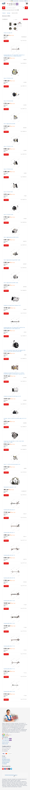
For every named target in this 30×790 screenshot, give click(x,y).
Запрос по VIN (5, 743)
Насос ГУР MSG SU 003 (8, 78)
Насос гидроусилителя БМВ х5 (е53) (11, 237)
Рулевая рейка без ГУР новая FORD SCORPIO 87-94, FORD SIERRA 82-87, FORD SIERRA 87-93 (14, 328)
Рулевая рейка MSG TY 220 (9, 623)
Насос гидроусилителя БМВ (9, 123)
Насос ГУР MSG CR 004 (8, 214)
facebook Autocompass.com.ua (11, 774)
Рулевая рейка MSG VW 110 (9, 555)
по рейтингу (5, 19)
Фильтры (25, 19)
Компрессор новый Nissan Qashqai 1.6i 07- (12, 305)
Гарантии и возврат (6, 760)
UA (13, 0)
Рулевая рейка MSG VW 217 (9, 509)
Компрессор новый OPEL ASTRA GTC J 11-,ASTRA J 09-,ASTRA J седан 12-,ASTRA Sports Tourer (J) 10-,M (14, 373)
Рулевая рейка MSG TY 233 (9, 600)
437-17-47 (11, 3)
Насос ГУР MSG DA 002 (8, 100)
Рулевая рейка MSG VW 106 (9, 577)
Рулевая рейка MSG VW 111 (9, 532)
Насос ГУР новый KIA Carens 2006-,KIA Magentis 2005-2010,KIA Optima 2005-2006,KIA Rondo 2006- (15, 351)
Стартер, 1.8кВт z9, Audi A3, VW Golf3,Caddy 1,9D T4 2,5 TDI (15, 419)
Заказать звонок (5, 742)
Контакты (22, 0)
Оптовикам (4, 763)
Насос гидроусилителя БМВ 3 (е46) (11, 282)
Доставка (16, 0)
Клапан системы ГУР (8, 32)
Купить (6, 40)
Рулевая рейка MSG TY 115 (9, 646)
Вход (26, 0)
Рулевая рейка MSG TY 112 (9, 668)
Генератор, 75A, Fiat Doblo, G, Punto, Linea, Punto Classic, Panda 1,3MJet (14, 442)
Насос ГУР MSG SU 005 (8, 146)
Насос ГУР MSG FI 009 (8, 191)
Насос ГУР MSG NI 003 (8, 169)
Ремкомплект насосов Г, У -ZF (10, 487)
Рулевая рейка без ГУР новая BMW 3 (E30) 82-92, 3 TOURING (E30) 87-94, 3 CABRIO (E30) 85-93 (14, 55)
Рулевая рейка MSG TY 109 (9, 691)
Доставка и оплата (6, 759)
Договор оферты (5, 762)
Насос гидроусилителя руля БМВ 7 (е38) (12, 259)
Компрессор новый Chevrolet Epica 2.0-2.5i (12, 396)
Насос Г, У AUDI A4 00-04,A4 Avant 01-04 (12, 464)
